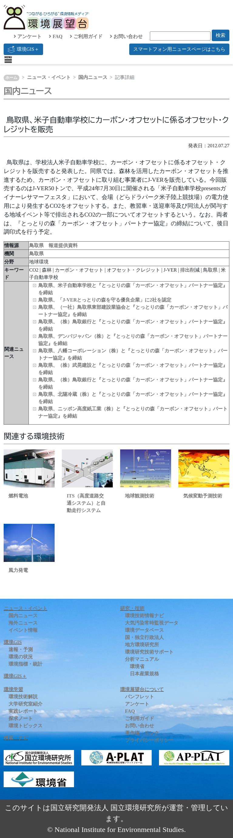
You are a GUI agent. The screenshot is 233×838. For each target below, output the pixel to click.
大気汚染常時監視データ (151, 622)
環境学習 (13, 689)
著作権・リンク (142, 732)
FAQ (55, 36)
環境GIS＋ (23, 49)
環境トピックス (25, 725)
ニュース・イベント (49, 77)
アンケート (28, 36)
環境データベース (144, 630)
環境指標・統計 (25, 664)
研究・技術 (132, 608)
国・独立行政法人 (144, 637)
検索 (220, 35)
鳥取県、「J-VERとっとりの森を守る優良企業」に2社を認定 (104, 299)
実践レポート (23, 711)
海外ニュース (23, 622)
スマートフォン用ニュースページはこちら (179, 49)
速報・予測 (20, 649)
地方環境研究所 (142, 644)
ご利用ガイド (86, 36)
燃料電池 (18, 495)
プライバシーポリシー (149, 740)
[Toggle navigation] (8, 59)
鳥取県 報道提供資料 (53, 245)
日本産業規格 (144, 673)
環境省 (137, 666)
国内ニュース (92, 77)
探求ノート (20, 718)
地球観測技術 (139, 495)
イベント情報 (23, 630)
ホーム (11, 78)
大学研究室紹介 (25, 703)
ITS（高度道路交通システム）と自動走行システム (86, 503)
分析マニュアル (142, 659)
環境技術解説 (23, 696)
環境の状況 (20, 656)
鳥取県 (36, 253)
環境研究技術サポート (149, 651)
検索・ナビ (16, 737)
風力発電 (18, 570)
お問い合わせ (126, 36)
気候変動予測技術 (202, 495)
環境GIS (13, 642)
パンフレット (139, 696)
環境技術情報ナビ (144, 615)
